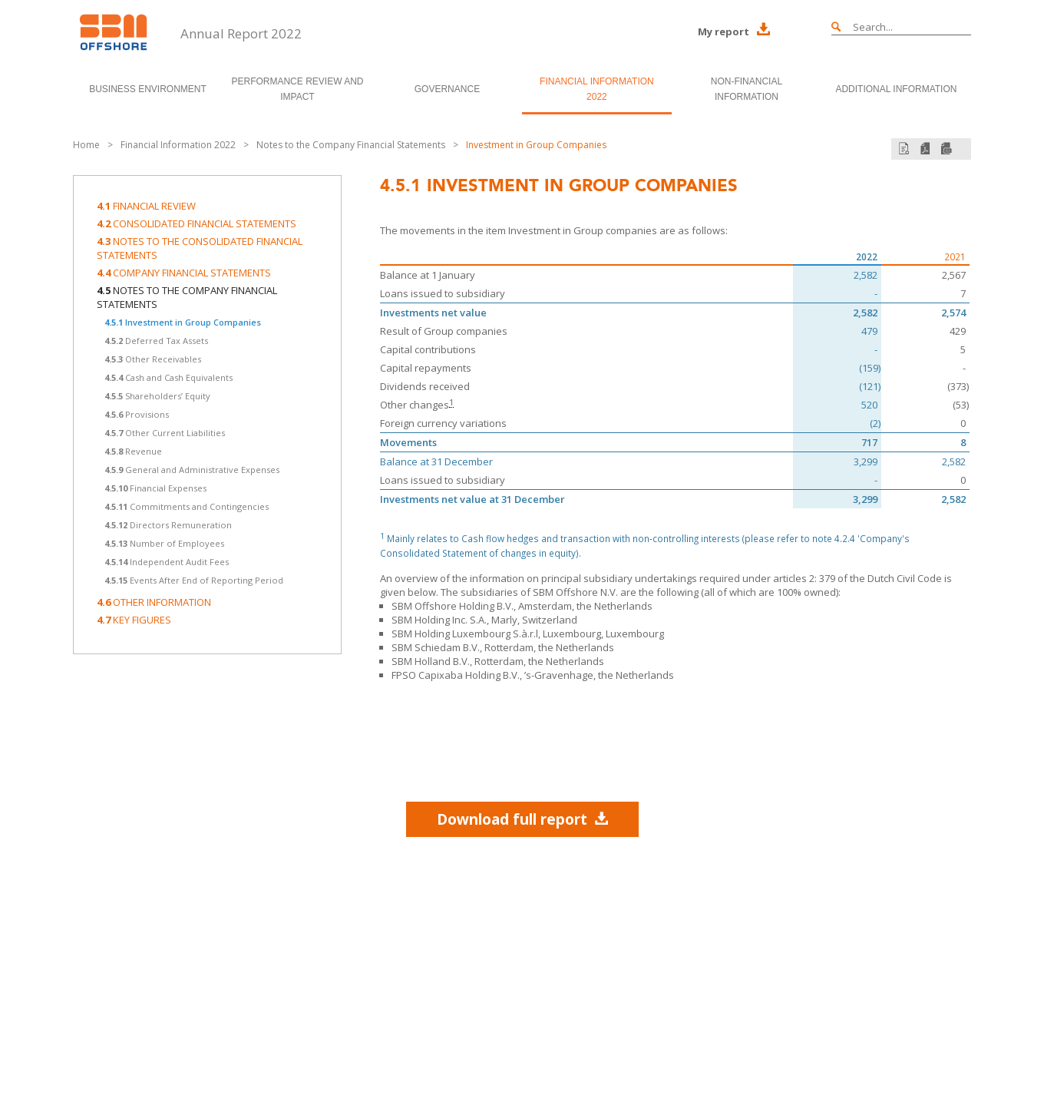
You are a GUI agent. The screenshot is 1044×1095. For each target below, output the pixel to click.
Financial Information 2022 (597, 89)
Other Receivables (152, 359)
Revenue (133, 451)
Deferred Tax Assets (156, 340)
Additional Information (895, 89)
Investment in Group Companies (536, 144)
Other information (154, 602)
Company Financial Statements (184, 273)
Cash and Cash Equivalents (168, 377)
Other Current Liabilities (164, 432)
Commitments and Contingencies (186, 506)
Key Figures (134, 620)
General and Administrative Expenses (191, 469)
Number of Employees (164, 543)
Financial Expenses (155, 488)
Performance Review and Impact (297, 89)
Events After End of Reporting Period (193, 580)
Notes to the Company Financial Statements (350, 144)
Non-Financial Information (746, 89)
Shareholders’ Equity (157, 396)
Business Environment (147, 89)
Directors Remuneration (168, 525)
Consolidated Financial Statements (196, 223)
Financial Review (146, 206)
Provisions (136, 414)
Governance (447, 89)
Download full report (522, 819)
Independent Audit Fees (166, 561)
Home (86, 144)
